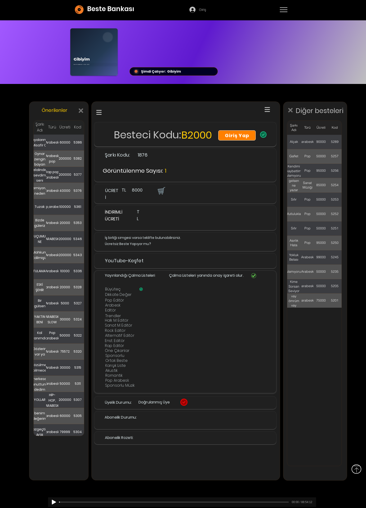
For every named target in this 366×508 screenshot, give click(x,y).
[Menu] (283, 10)
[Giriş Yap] (237, 135)
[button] (161, 191)
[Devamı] (311, 10)
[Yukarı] (356, 469)
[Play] (54, 502)
